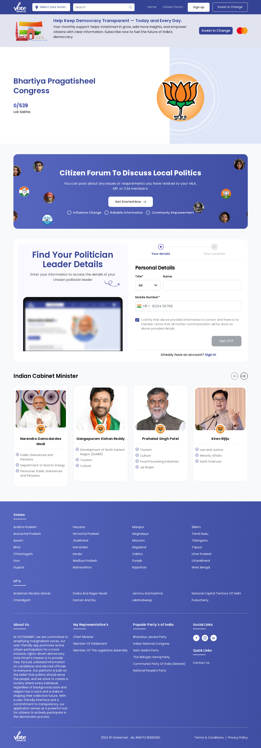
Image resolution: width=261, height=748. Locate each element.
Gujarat (18, 567)
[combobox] (143, 306)
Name (167, 276)
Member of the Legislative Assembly (100, 650)
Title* (139, 276)
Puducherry (200, 600)
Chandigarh (22, 600)
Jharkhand (80, 540)
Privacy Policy (238, 737)
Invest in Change (230, 7)
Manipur (138, 527)
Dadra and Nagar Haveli (90, 593)
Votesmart (120, 737)
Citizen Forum (173, 7)
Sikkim (196, 527)
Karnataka (80, 547)
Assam (18, 540)
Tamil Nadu (200, 534)
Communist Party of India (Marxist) (159, 664)
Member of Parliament (90, 644)
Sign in (210, 354)
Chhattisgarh (23, 554)
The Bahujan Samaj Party (151, 657)
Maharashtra (82, 567)
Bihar (17, 547)
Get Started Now (130, 202)
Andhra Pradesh (25, 527)
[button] (244, 376)
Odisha (137, 554)
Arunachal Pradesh (27, 534)
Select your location (52, 7)
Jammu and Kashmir (147, 593)
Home (152, 7)
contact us (201, 663)
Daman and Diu (84, 600)
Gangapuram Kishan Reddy (100, 438)
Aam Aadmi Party (146, 650)
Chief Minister (83, 637)
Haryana (79, 527)
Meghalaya (140, 534)
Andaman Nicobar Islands (32, 593)
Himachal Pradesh (86, 534)
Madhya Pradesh (85, 561)
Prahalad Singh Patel (160, 438)
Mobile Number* (147, 297)
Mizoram (138, 540)
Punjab (137, 561)
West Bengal (201, 567)
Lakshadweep (142, 600)
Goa (16, 561)
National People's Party (149, 670)
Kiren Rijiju (220, 438)
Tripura (197, 547)
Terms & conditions (209, 737)
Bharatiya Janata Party (150, 637)
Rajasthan (139, 567)
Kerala (77, 554)
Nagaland (139, 547)
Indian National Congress (151, 644)
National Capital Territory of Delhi (216, 593)
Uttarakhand (201, 561)
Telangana (199, 540)
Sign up (198, 7)
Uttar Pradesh (202, 554)
